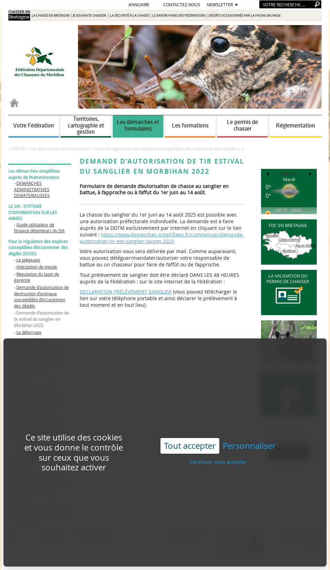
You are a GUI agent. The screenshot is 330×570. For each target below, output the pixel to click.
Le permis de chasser (242, 125)
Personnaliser (249, 426)
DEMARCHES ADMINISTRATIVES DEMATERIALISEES (32, 189)
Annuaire (138, 4)
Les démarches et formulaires (138, 125)
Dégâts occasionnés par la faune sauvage (245, 16)
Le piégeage (28, 260)
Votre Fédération (33, 126)
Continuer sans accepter (218, 441)
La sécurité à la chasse (129, 16)
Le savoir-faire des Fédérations (178, 16)
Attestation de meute (36, 267)
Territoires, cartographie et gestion (86, 125)
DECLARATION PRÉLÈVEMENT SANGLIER (126, 291)
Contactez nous (181, 4)
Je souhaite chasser (90, 16)
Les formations (190, 126)
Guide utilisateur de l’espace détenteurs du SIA (39, 228)
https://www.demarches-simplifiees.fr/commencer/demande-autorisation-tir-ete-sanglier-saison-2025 (162, 237)
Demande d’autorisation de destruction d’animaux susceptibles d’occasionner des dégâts (41, 296)
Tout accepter (190, 425)
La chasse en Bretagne (51, 16)
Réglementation (295, 126)
